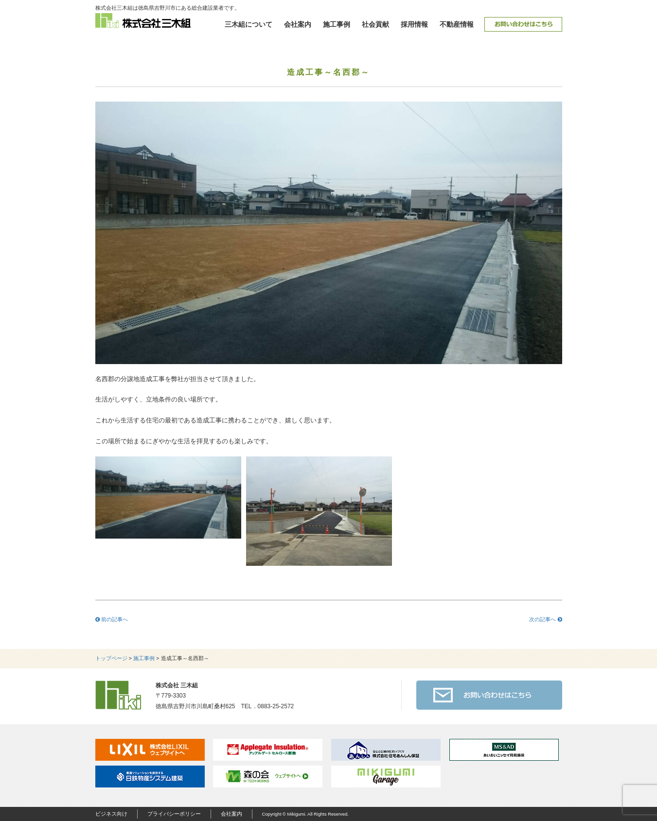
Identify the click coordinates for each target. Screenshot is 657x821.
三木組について (248, 24)
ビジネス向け (111, 814)
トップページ (111, 658)
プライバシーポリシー (174, 814)
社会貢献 (375, 24)
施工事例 (336, 24)
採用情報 (414, 24)
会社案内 (297, 24)
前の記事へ (111, 619)
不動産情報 (457, 24)
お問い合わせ (523, 24)
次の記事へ (545, 619)
